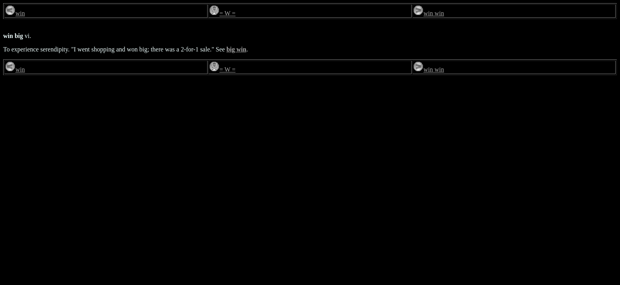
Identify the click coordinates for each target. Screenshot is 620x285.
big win (236, 49)
